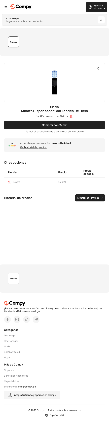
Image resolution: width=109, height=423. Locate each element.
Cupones (9, 370)
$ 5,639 (62, 182)
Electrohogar (11, 341)
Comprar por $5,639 (54, 125)
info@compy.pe (27, 386)
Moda (7, 346)
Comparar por (13, 18)
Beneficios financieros (16, 375)
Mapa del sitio (11, 381)
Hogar (7, 357)
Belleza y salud (12, 352)
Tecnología (10, 335)
